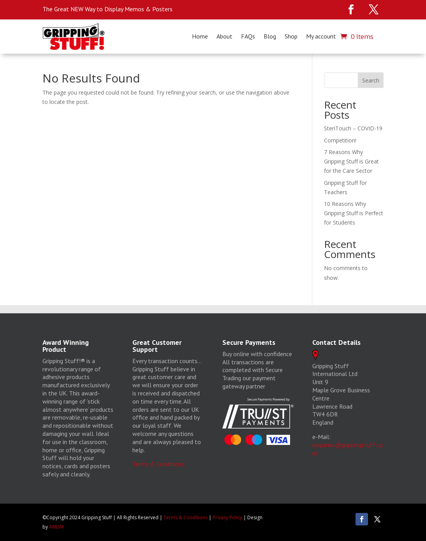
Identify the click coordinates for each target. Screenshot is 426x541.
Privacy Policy (227, 517)
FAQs (248, 36)
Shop (291, 36)
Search (370, 80)
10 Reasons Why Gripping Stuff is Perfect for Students (353, 213)
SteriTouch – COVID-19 (353, 128)
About (224, 36)
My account (321, 36)
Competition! (340, 140)
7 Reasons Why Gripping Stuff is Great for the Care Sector (351, 161)
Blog (270, 36)
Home (200, 36)
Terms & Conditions (158, 464)
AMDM (56, 526)
